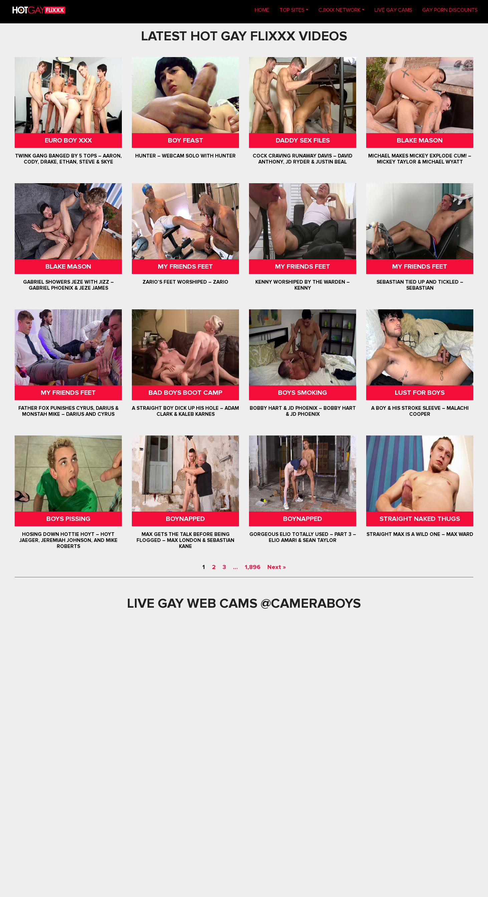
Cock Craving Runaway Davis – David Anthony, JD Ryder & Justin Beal (302, 159)
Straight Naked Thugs (420, 519)
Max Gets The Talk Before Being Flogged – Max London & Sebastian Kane (185, 540)
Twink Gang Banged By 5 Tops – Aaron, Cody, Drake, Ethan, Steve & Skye (68, 159)
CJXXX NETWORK (339, 10)
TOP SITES (291, 10)
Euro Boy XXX (68, 140)
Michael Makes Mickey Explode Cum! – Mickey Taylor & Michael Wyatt (419, 159)
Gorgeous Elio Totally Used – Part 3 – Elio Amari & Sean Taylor (302, 537)
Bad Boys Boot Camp (185, 393)
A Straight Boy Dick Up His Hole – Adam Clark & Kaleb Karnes (185, 411)
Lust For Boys (420, 393)
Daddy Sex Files (303, 140)
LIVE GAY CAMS (393, 10)
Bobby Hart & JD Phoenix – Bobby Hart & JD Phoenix (303, 411)
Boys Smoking (302, 393)
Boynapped (185, 519)
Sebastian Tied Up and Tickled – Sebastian (420, 285)
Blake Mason (420, 140)
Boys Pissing (68, 519)
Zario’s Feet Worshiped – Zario (185, 282)
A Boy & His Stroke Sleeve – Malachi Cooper (420, 411)
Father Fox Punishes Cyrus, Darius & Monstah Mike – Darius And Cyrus (68, 411)
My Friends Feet (185, 267)
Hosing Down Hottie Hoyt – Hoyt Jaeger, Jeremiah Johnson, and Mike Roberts (68, 540)
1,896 (252, 567)
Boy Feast (185, 140)
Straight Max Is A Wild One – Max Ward (420, 534)
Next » (276, 567)
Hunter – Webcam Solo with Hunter (185, 156)
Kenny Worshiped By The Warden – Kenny (302, 285)
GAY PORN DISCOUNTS (450, 10)
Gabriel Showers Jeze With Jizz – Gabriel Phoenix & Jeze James (68, 285)
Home (264, 9)
